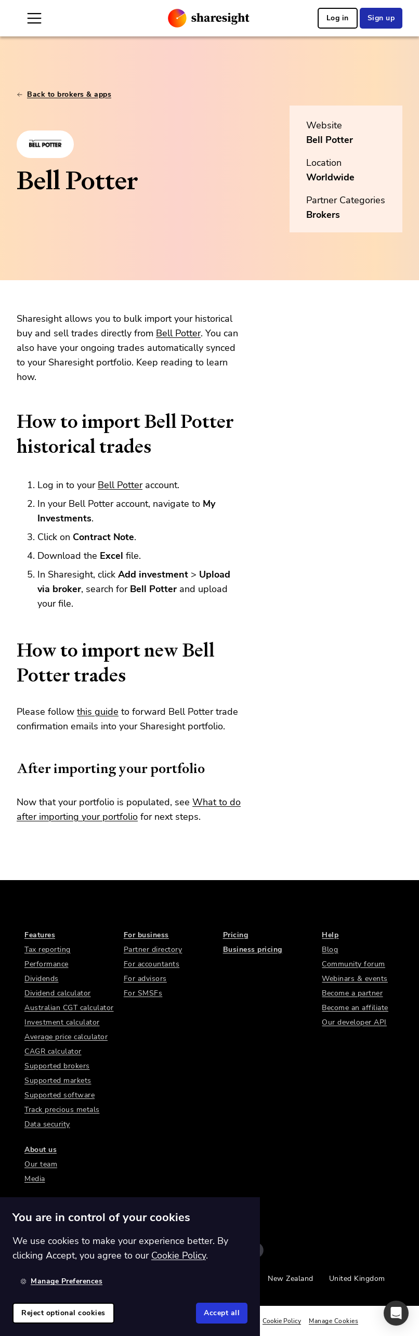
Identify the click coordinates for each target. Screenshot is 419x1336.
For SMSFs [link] (143, 993)
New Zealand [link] (290, 1278)
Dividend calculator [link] (57, 993)
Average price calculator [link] (66, 1037)
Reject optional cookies (63, 1313)
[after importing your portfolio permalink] (11, 768)
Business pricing (252, 949)
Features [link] (39, 935)
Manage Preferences (61, 1281)
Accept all (222, 1313)
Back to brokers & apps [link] (64, 94)
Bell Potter (329, 140)
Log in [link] (337, 18)
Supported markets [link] (57, 1080)
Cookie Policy (282, 1321)
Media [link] (34, 1179)
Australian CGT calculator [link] (69, 1008)
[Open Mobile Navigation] (34, 18)
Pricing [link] (235, 935)
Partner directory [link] (153, 949)
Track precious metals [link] (62, 1110)
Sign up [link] (381, 18)
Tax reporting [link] (47, 949)
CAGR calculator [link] (53, 1051)
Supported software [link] (59, 1095)
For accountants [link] (152, 964)
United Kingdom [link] (357, 1278)
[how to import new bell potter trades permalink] (11, 650)
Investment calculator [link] (62, 1022)
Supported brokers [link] (57, 1066)
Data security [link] (47, 1124)
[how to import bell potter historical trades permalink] (11, 421)
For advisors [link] (145, 979)
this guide (98, 711)
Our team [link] (40, 1164)
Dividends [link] (41, 979)
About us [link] (40, 1150)
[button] (396, 1313)
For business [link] (146, 935)
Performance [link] (46, 964)
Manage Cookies (333, 1321)
